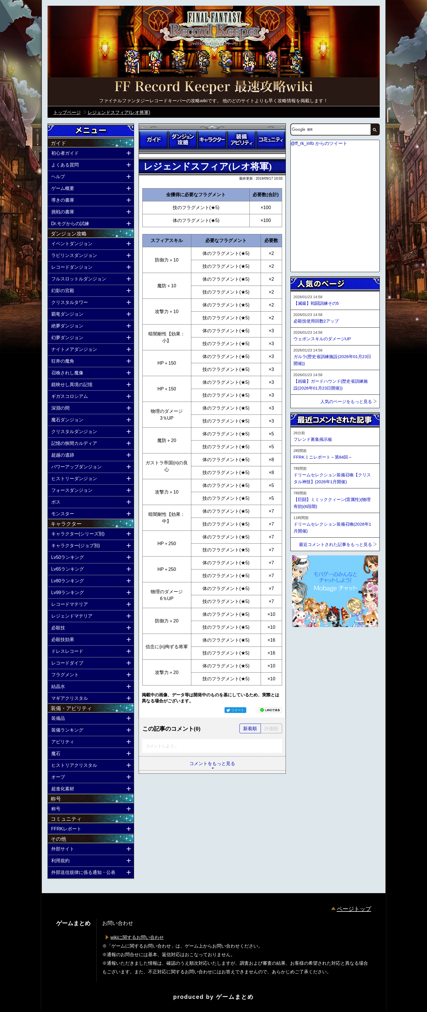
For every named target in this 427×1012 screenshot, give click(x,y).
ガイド (153, 139)
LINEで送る (270, 710)
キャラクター (212, 139)
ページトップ (354, 909)
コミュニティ (270, 139)
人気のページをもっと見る (346, 401)
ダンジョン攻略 (182, 139)
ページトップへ (305, 642)
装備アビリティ (241, 139)
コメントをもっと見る (212, 763)
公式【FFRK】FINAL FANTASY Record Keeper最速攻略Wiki (213, 87)
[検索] (330, 129)
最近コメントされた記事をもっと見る (335, 544)
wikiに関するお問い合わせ (137, 937)
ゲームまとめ (235, 997)
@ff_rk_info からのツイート (319, 143)
